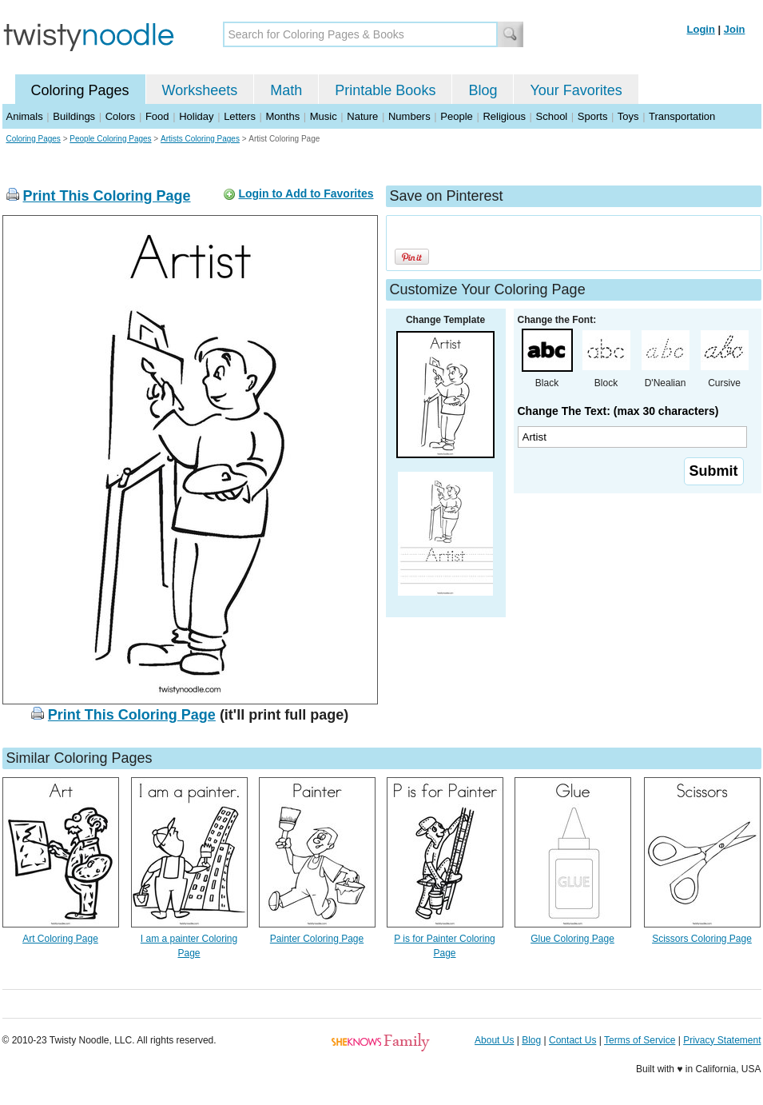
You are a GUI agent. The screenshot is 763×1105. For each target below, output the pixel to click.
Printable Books (385, 90)
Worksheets (200, 90)
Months (283, 116)
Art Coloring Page (60, 938)
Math (286, 90)
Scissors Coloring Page (702, 938)
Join (734, 29)
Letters (240, 116)
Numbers (409, 116)
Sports (593, 116)
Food (157, 116)
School (552, 116)
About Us (494, 1040)
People (456, 116)
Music (323, 116)
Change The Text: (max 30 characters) (618, 411)
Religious (504, 116)
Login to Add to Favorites (305, 193)
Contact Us (572, 1040)
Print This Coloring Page (107, 196)
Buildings (74, 116)
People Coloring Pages (110, 138)
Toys (628, 116)
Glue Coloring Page (572, 938)
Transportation (682, 116)
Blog (482, 90)
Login (701, 29)
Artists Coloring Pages (200, 138)
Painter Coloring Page (317, 938)
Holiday (196, 116)
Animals (24, 116)
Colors (120, 116)
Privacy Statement (722, 1040)
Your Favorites (576, 90)
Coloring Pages (80, 90)
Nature (362, 116)
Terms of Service (639, 1040)
